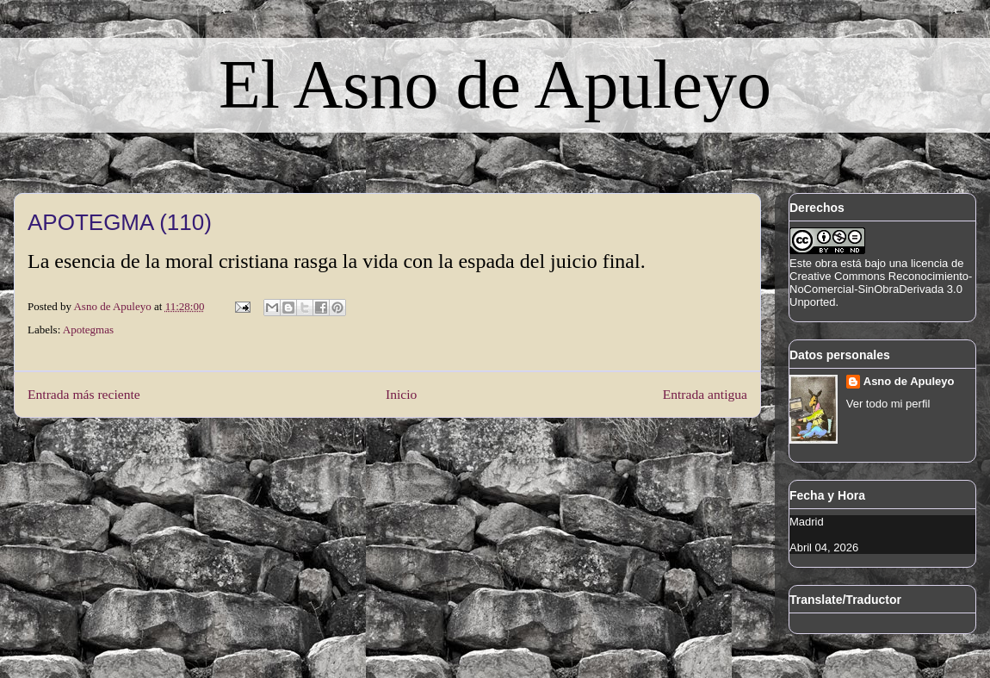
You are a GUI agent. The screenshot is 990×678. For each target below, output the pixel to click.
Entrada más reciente (84, 394)
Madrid (806, 521)
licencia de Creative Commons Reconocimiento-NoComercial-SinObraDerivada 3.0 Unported (880, 282)
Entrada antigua (705, 394)
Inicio (401, 394)
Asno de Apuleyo (909, 381)
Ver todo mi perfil (888, 403)
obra (826, 263)
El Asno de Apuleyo (495, 84)
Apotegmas (88, 329)
